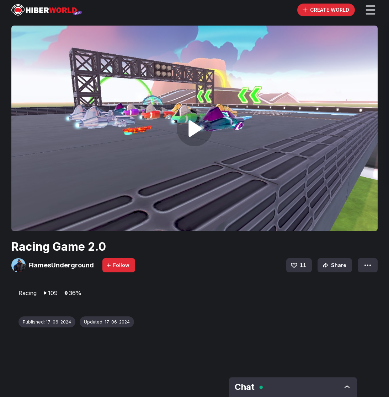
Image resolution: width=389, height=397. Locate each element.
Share (333, 265)
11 (298, 265)
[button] (370, 10)
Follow (117, 265)
